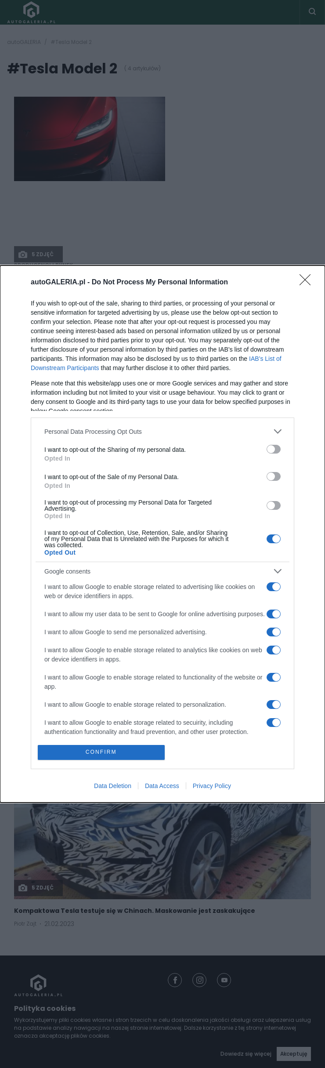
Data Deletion (112, 786)
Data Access (162, 786)
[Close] (308, 282)
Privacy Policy (212, 786)
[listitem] (162, 431)
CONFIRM (102, 752)
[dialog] (162, 534)
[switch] (274, 448)
